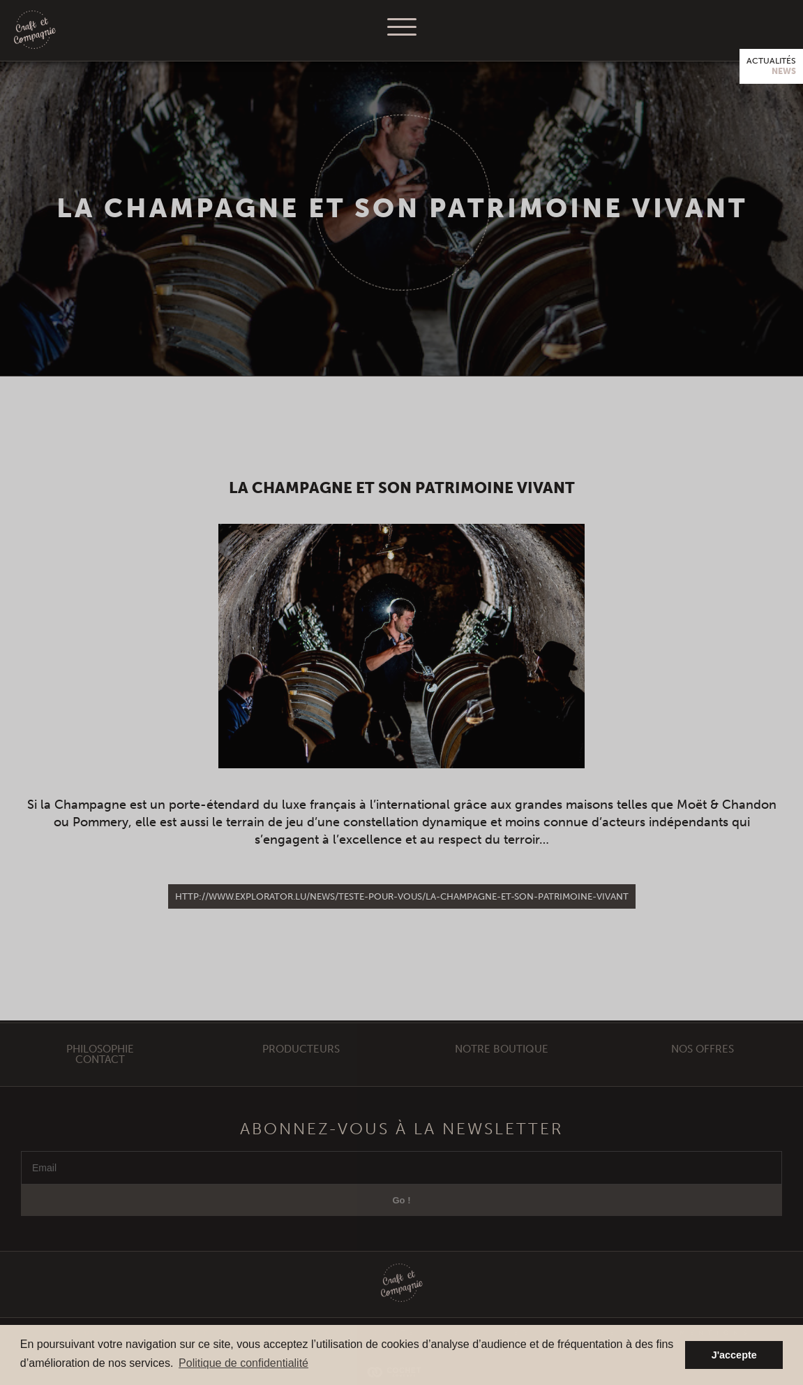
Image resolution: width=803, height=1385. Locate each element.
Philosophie (100, 1062)
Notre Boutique (501, 1062)
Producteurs (301, 1062)
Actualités (771, 66)
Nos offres (702, 1062)
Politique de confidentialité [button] (243, 1363)
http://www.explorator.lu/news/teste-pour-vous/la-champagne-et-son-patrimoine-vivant (402, 896)
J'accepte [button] (734, 1355)
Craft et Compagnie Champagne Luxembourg (35, 30)
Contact (100, 1073)
